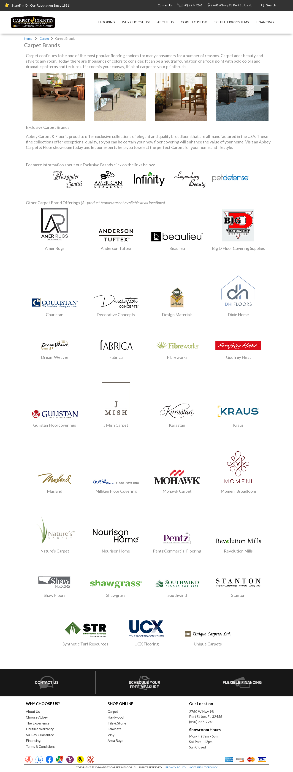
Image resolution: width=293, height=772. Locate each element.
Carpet (44, 38)
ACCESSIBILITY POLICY (203, 767)
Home (28, 38)
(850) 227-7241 (201, 722)
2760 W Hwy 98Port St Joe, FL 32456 (205, 714)
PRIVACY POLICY (175, 767)
